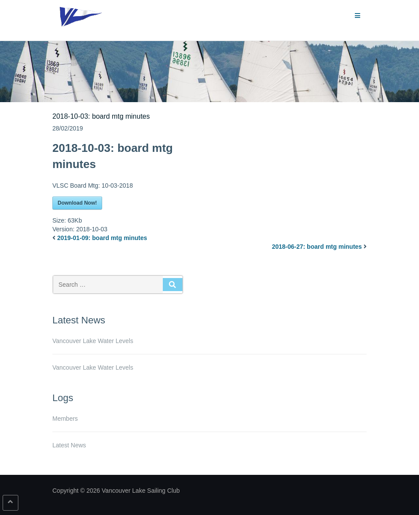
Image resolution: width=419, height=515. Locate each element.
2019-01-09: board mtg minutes (102, 237)
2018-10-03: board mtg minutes (101, 116)
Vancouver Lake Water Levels (92, 340)
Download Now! (77, 203)
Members (65, 418)
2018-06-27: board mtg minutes (317, 246)
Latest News (69, 445)
